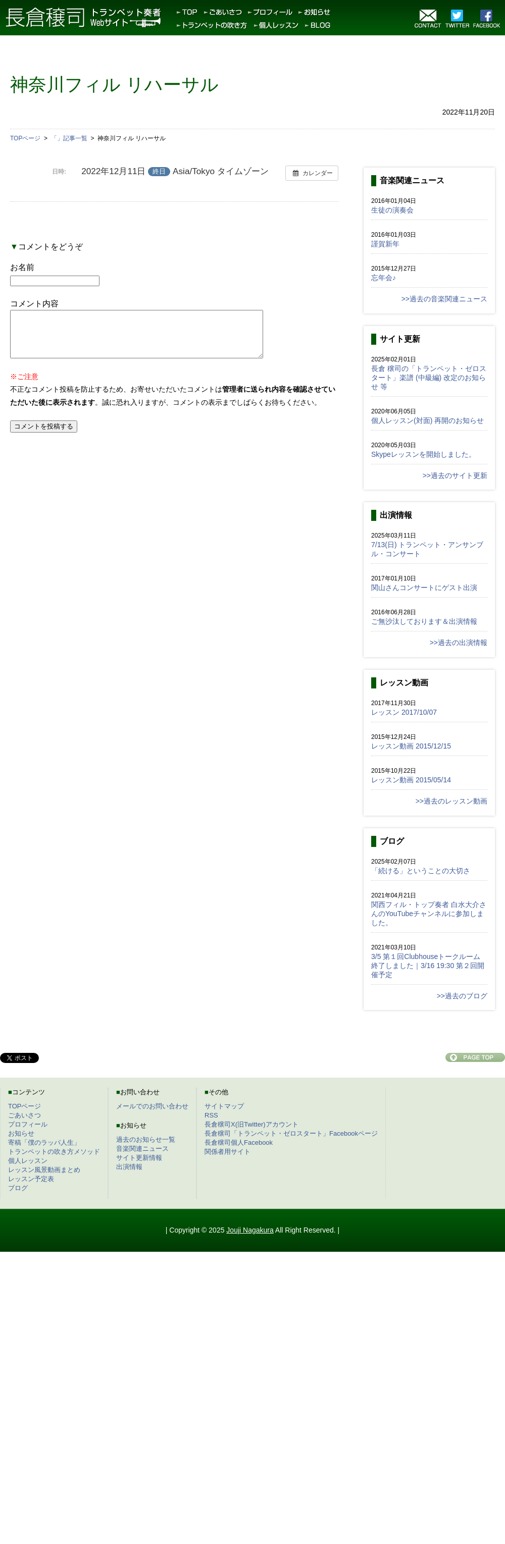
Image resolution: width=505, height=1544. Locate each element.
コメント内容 (34, 303)
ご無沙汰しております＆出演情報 (424, 621)
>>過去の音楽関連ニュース (444, 299)
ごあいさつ (24, 1115)
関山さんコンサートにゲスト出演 (424, 587)
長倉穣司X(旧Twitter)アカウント (251, 1124)
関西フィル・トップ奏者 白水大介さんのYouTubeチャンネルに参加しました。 (428, 913)
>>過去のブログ (462, 996)
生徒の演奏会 (392, 210)
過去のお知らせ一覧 (145, 1139)
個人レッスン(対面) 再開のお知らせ (427, 420)
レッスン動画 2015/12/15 (411, 746)
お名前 (22, 267)
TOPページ (24, 1106)
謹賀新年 (385, 244)
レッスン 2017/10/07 (404, 712)
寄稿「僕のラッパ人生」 (44, 1142)
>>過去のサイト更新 (455, 475)
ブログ (18, 1188)
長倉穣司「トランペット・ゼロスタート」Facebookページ (291, 1133)
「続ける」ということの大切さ (420, 871)
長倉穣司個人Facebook (239, 1142)
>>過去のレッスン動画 (451, 801)
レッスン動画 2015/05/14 (411, 780)
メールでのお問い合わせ (152, 1106)
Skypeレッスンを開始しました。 (423, 454)
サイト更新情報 (139, 1157)
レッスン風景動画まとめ (44, 1170)
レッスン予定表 (31, 1179)
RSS (211, 1115)
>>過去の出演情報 (458, 642)
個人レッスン (27, 1160)
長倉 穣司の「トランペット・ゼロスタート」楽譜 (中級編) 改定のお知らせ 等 (428, 377)
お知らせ (21, 1133)
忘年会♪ (383, 278)
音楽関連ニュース (142, 1148)
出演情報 (129, 1166)
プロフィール (27, 1124)
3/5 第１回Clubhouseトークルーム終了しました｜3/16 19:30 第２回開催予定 (427, 965)
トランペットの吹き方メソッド (54, 1151)
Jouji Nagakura (249, 1230)
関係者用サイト (227, 1151)
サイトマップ (224, 1106)
